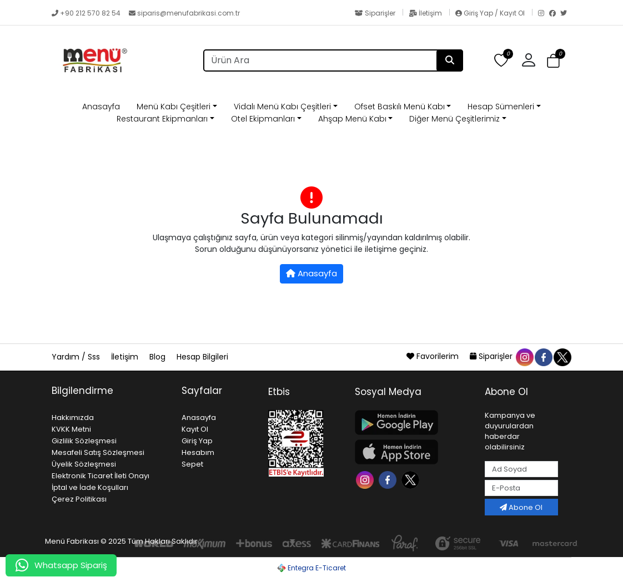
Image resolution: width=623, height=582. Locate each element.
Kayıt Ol (195, 429)
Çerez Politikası (79, 499)
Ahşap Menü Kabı (352, 118)
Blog (158, 356)
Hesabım (198, 452)
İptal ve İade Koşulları (90, 487)
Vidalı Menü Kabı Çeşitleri (282, 106)
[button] (532, 60)
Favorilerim (433, 356)
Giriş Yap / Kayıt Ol (490, 13)
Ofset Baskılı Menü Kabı (399, 106)
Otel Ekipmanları (263, 118)
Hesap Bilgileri (202, 356)
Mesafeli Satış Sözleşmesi (98, 452)
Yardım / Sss (77, 356)
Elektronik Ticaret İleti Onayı (100, 475)
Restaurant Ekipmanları (162, 118)
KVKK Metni (71, 429)
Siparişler (376, 13)
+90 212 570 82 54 (87, 13)
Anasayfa (101, 106)
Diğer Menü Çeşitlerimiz (454, 118)
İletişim (426, 13)
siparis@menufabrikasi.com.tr (184, 13)
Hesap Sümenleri (501, 106)
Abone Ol (521, 507)
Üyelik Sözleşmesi (84, 464)
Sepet (192, 464)
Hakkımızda (73, 417)
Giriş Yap (197, 441)
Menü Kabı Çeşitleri (173, 106)
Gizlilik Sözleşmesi (84, 441)
